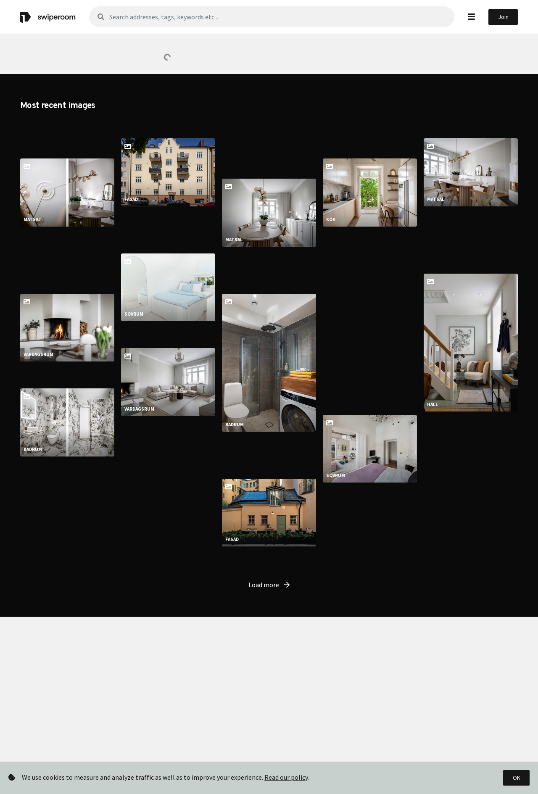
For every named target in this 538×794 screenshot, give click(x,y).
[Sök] (271, 16)
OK (516, 777)
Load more (269, 605)
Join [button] (503, 17)
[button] (471, 17)
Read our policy (286, 777)
